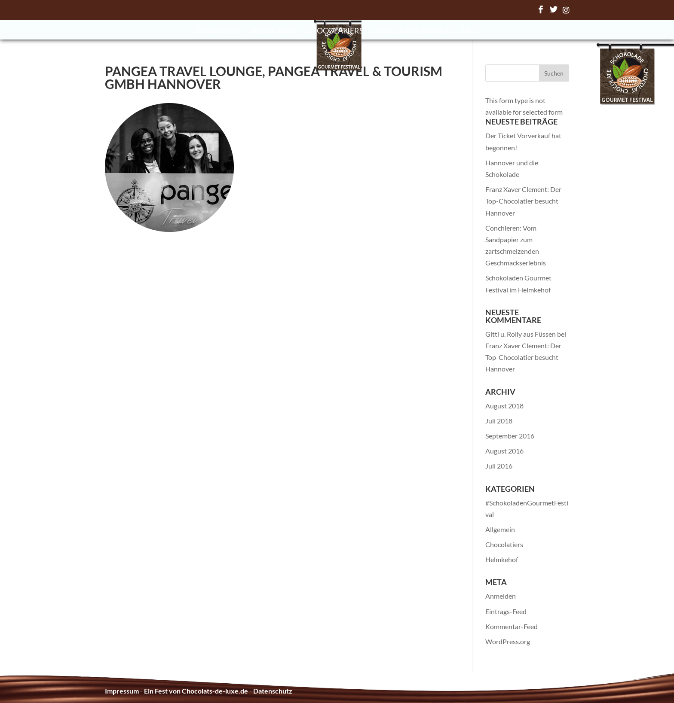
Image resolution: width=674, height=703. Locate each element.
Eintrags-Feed (506, 611)
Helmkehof (501, 559)
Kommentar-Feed (511, 626)
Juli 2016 (498, 466)
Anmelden (500, 596)
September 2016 (509, 436)
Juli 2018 (498, 421)
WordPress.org (507, 641)
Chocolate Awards (413, 31)
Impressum (122, 691)
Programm (273, 31)
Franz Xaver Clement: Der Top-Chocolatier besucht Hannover (523, 200)
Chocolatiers (335, 31)
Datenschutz (272, 691)
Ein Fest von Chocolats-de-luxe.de (196, 691)
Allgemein (500, 529)
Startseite (218, 31)
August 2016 (504, 451)
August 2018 (504, 406)
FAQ (470, 31)
